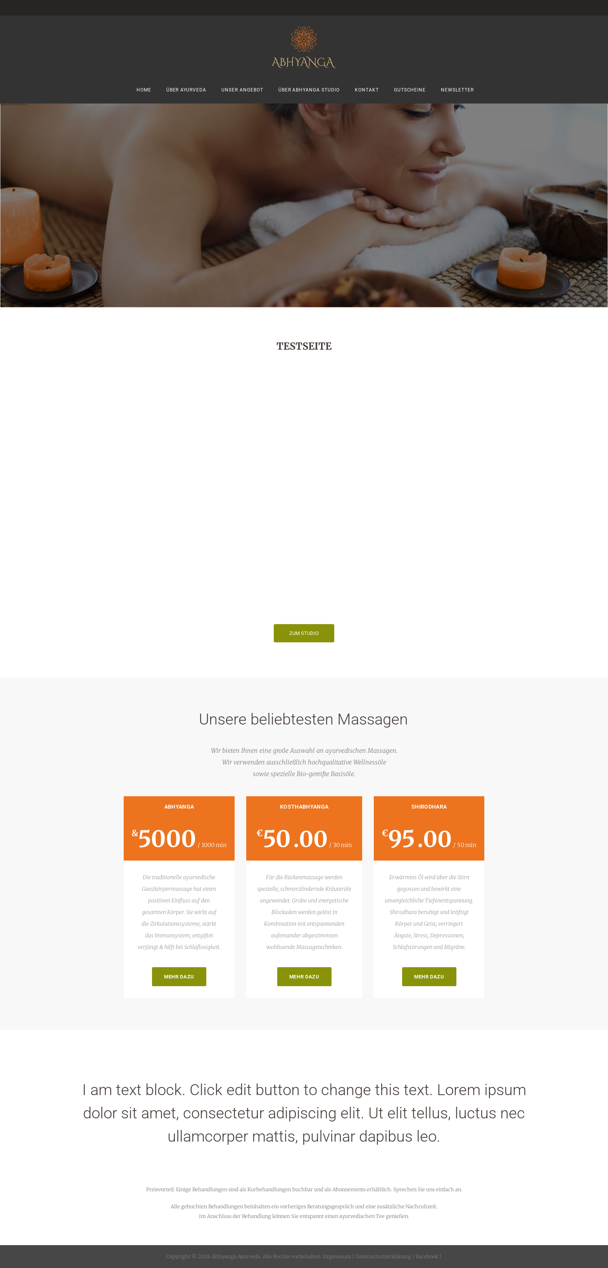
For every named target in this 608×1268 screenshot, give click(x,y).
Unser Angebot (242, 90)
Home (143, 90)
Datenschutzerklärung (383, 1256)
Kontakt (367, 90)
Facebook (426, 1256)
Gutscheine (410, 90)
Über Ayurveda (186, 90)
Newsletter (457, 90)
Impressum (337, 1256)
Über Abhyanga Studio (309, 90)
